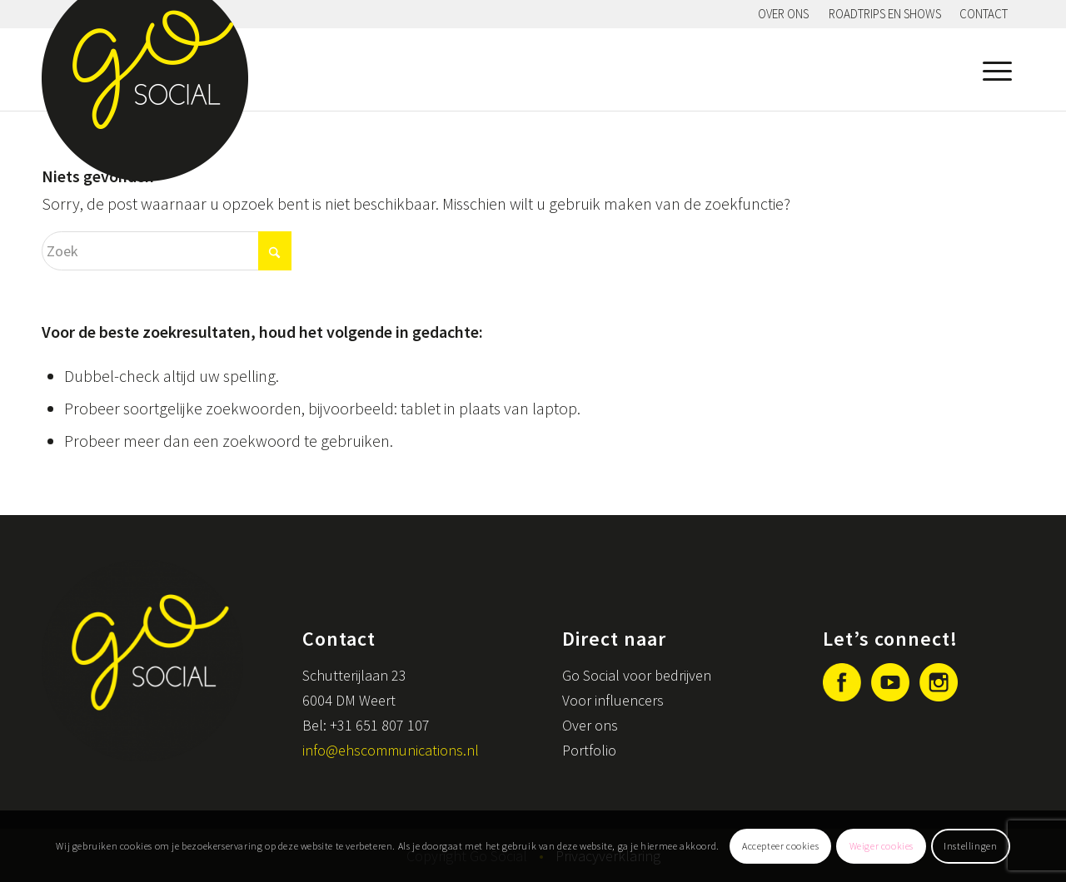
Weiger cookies (881, 846)
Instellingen (970, 846)
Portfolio (589, 750)
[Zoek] (166, 250)
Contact (983, 14)
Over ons (783, 14)
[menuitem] (783, 14)
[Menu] (993, 69)
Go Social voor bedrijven (636, 675)
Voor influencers (613, 700)
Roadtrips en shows (885, 14)
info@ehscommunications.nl (390, 750)
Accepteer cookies (780, 846)
